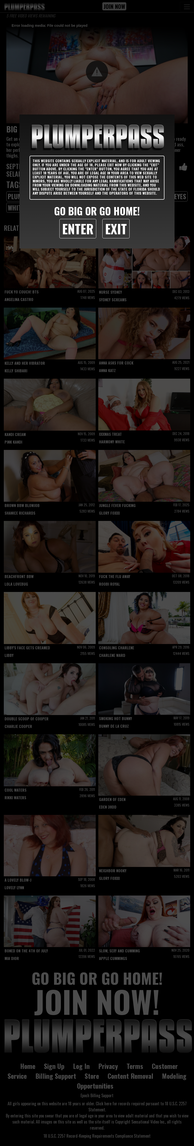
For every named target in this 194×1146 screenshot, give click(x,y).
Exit (116, 228)
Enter (77, 228)
